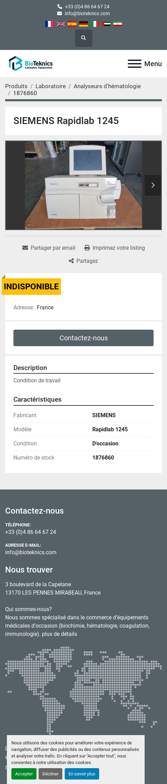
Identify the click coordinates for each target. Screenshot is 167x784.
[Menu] (135, 64)
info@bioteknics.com (87, 13)
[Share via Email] (49, 248)
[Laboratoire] (50, 86)
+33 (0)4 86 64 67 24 (87, 6)
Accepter (24, 773)
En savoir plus (82, 773)
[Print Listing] (114, 248)
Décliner (50, 773)
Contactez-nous (84, 338)
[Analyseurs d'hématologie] (107, 86)
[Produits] (16, 86)
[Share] (83, 261)
